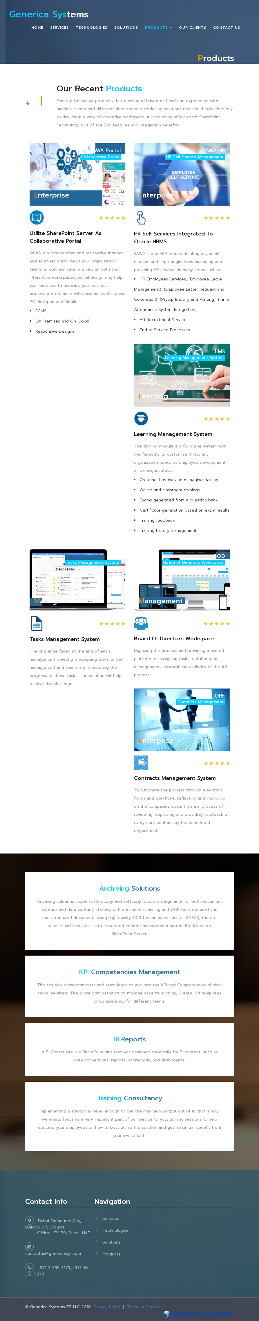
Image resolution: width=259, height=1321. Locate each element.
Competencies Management (129, 972)
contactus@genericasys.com (53, 1254)
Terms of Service (144, 1307)
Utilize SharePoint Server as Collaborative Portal (66, 237)
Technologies (116, 1230)
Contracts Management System (175, 778)
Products (111, 1254)
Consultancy (129, 1098)
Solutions (129, 889)
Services (111, 1218)
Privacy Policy (107, 1307)
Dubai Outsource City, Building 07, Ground (60, 1227)
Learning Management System (173, 434)
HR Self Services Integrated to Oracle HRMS (173, 238)
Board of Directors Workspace (174, 639)
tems (49, 15)
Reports (129, 1039)
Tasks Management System (65, 639)
